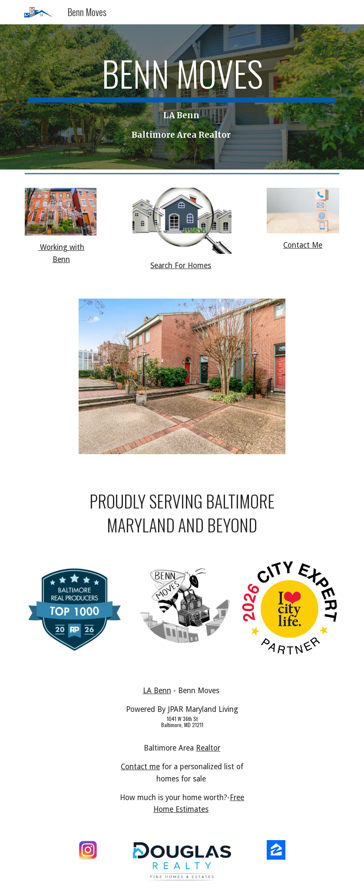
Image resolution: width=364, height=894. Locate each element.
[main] (182, 97)
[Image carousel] (182, 382)
